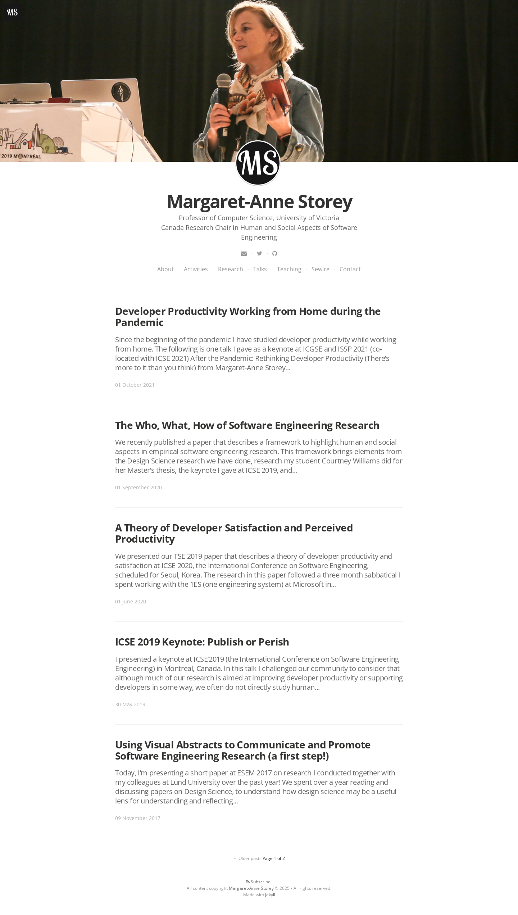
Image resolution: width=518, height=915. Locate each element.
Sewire (321, 269)
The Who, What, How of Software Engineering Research (247, 425)
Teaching (289, 269)
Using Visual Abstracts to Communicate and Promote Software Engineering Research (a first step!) (243, 750)
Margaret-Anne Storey (258, 163)
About (165, 269)
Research (230, 269)
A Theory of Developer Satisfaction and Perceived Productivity (234, 533)
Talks (260, 269)
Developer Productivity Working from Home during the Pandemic (248, 316)
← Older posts (247, 858)
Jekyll (270, 895)
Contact (350, 269)
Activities (196, 269)
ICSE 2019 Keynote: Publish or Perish (202, 641)
